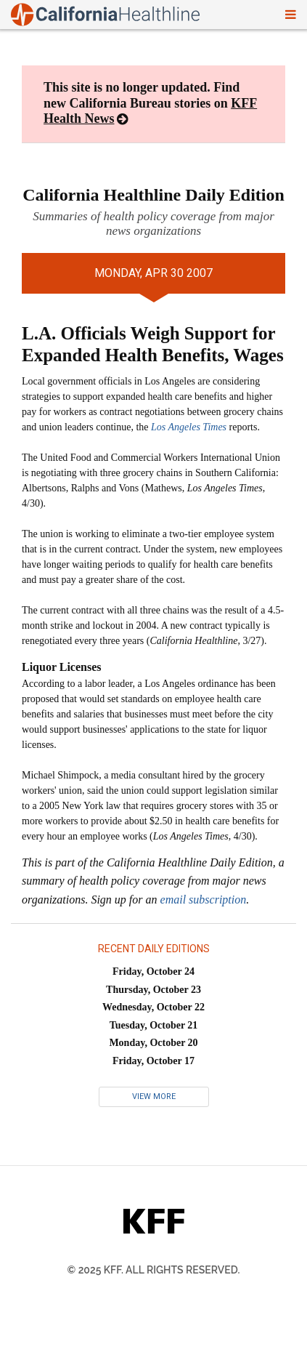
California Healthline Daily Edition (153, 194)
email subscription (203, 899)
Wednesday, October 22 (153, 1007)
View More (154, 1096)
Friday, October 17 (153, 1060)
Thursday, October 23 (153, 989)
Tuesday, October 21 (154, 1025)
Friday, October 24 (153, 971)
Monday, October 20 (153, 1042)
